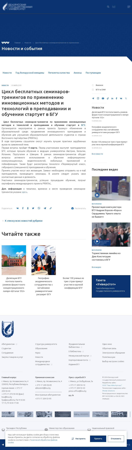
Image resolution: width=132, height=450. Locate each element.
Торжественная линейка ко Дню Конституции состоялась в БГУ (106, 256)
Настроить (78, 438)
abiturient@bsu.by (43, 419)
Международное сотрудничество (43, 393)
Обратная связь (109, 379)
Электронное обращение (113, 384)
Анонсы (78, 73)
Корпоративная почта (79, 391)
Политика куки (108, 388)
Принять (98, 439)
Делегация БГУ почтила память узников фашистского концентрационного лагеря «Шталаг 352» (14, 284)
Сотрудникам (7, 384)
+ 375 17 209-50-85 (43, 416)
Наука (37, 384)
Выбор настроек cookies (113, 392)
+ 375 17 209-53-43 (77, 419)
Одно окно (107, 375)
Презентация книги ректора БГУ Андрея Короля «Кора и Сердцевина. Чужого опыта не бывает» (106, 212)
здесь (24, 192)
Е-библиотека (76, 382)
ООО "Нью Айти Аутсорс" (112, 416)
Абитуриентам (9, 375)
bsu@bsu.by (7, 428)
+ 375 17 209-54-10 (77, 416)
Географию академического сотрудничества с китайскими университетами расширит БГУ (43, 286)
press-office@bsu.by (77, 422)
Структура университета (46, 375)
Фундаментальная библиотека (77, 376)
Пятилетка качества (59, 73)
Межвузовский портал (80, 387)
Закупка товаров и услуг (12, 388)
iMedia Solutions (108, 422)
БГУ (83, 125)
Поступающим (93, 73)
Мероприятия (97, 204)
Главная (17, 43)
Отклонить (116, 439)
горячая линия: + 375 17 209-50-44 (12, 420)
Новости (28, 43)
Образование (41, 379)
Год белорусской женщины (30, 73)
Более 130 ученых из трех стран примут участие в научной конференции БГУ (73, 283)
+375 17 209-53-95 (43, 430)
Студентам (6, 379)
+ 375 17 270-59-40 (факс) (13, 425)
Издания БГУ (74, 395)
